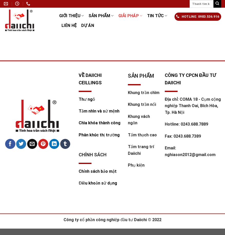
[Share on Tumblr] (65, 144)
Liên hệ (69, 25)
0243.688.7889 (194, 124)
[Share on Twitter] (21, 144)
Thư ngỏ (87, 99)
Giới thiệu (71, 15)
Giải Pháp (130, 15)
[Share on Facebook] (10, 144)
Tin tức (157, 15)
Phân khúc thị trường (99, 134)
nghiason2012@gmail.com (190, 154)
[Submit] (217, 4)
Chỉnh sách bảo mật (98, 171)
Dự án (87, 25)
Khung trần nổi (142, 104)
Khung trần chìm (143, 92)
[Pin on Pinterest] (43, 144)
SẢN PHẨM (101, 15)
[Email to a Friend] (32, 144)
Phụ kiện (136, 165)
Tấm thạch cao (142, 134)
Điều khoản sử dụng (98, 183)
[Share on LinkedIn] (54, 144)
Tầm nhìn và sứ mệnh (99, 111)
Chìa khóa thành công (99, 122)
